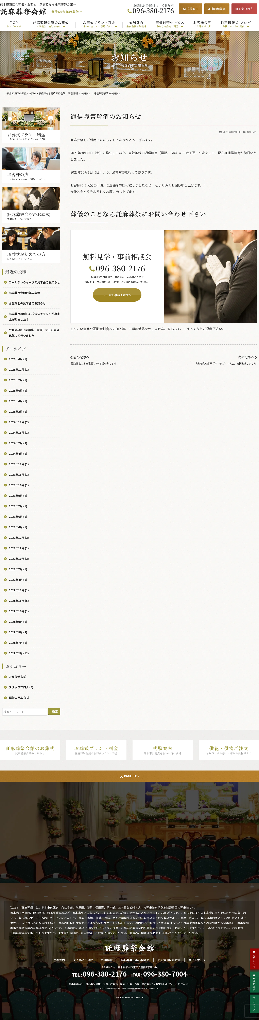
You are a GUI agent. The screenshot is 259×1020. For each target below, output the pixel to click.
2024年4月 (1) (18, 454)
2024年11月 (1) (19, 433)
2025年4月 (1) (18, 401)
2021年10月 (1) (19, 611)
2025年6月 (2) (18, 390)
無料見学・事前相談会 (135, 960)
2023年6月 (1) (18, 517)
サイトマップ (197, 960)
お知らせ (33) (17, 677)
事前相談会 (216, 9)
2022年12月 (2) (19, 538)
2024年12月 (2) (19, 422)
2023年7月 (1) (18, 506)
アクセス (254, 1004)
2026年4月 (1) (18, 359)
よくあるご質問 (83, 960)
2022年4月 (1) (18, 580)
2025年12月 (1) (19, 369)
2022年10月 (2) (19, 559)
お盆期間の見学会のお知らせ (27, 303)
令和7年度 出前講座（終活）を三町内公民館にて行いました (34, 333)
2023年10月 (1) (19, 485)
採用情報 (107, 960)
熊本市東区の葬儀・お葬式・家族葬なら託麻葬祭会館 (126, 988)
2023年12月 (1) (19, 464)
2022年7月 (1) (18, 569)
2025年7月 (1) (18, 380)
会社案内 (59, 960)
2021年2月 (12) (19, 653)
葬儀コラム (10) (19, 698)
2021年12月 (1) (19, 590)
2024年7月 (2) (18, 443)
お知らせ (251, 132)
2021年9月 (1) (18, 622)
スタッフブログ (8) (21, 687)
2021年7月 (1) (18, 643)
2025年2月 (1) (18, 411)
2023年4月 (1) (18, 527)
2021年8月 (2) (18, 632)
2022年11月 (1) (19, 548)
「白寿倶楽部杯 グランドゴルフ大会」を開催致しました (225, 363)
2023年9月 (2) (18, 496)
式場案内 (190, 9)
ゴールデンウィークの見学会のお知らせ (34, 282)
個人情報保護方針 (169, 960)
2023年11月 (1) (19, 475)
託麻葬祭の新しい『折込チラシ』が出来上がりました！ (34, 316)
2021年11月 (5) (19, 601)
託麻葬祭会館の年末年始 (24, 293)
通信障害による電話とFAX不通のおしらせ (93, 363)
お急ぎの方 (244, 9)
